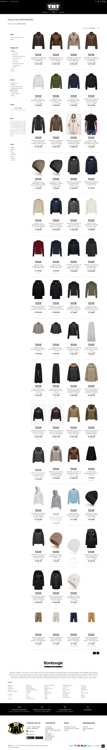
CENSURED (84, 686)
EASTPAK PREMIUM (13, 691)
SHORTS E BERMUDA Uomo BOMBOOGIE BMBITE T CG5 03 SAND (38, 646)
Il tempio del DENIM (88, 728)
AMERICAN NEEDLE (67, 685)
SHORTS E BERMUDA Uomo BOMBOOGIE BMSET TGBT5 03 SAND (91, 646)
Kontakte (85, 726)
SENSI (45, 697)
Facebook (31, 731)
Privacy (66, 730)
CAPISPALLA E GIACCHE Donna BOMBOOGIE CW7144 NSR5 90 (91, 563)
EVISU (64, 691)
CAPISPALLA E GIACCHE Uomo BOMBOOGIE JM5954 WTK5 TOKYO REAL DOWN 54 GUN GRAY (73, 233)
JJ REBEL (10, 694)
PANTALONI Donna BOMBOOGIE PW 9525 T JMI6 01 (91, 356)
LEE (82, 694)
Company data (30, 745)
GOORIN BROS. (48, 692)
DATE (64, 688)
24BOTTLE (10, 685)
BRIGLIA (46, 686)
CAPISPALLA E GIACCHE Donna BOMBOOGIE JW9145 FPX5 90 (38, 563)
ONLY (45, 695)
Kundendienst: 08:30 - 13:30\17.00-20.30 (52, 729)
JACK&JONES (84, 692)
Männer (44, 12)
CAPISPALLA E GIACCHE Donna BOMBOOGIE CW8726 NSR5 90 (56, 605)
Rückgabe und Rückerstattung (49, 735)
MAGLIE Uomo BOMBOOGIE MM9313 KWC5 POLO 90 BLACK (74, 315)
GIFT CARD (15, 61)
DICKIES (10, 689)
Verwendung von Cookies (71, 728)
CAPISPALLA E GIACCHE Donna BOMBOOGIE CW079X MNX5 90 (38, 605)
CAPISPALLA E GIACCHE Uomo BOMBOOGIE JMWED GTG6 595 (56, 149)
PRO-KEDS (65, 695)
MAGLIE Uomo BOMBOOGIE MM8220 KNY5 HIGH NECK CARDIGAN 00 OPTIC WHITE (91, 233)
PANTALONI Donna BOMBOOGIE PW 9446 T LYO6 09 (56, 398)
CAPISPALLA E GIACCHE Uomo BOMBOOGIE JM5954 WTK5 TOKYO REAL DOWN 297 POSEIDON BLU (56, 233)
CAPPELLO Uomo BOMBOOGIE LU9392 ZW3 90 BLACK (56, 191)
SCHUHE (14, 59)
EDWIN (46, 691)
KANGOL (46, 694)
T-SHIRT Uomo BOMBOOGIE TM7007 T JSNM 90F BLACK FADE (91, 149)
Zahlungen (48, 733)
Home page (48, 726)
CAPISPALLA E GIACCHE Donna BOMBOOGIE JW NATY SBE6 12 (56, 59)
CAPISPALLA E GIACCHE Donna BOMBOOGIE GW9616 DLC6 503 (56, 481)
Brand (62, 12)
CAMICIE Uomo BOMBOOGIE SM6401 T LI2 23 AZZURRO (73, 522)
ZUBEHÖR (15, 54)
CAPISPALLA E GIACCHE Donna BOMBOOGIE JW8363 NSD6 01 (38, 522)
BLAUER (10, 686)
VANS (45, 698)
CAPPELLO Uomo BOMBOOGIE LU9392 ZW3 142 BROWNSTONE (38, 191)
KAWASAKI (65, 694)
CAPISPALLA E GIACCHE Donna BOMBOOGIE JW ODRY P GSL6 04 (73, 439)
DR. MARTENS (66, 689)
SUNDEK (10, 698)
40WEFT (28, 685)
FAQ (46, 731)
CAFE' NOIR (65, 686)
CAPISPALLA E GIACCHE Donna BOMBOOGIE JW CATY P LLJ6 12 (73, 481)
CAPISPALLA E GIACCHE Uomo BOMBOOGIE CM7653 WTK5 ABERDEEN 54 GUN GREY (73, 192)
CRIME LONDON (30, 688)
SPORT (14, 67)
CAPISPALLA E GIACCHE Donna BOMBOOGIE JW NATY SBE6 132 (73, 59)
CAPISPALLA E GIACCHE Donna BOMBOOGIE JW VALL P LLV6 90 (38, 439)
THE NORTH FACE (30, 698)
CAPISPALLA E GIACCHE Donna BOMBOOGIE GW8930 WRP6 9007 (73, 398)
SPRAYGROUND (67, 697)
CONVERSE (11, 688)
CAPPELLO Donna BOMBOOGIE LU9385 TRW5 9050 (91, 522)
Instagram (31, 734)
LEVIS (9, 695)
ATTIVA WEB (15, 747)
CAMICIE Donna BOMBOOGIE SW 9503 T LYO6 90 (56, 356)
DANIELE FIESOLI (48, 688)
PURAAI (83, 695)
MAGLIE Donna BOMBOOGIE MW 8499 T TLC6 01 (38, 108)
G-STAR (28, 692)
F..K (81, 691)
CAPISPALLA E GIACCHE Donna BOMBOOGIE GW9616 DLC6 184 (91, 439)
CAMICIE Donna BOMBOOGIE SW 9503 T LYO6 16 (38, 356)
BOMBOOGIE (29, 686)
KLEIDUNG (15, 52)
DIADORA (83, 688)
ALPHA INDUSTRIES (49, 685)
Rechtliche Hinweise (70, 726)
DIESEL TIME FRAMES (31, 689)
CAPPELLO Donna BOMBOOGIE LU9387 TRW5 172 (56, 563)
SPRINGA (83, 697)
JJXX (27, 694)
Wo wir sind (48, 740)
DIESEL (46, 689)
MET (27, 695)
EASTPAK (28, 691)
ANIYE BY (83, 685)
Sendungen (48, 738)
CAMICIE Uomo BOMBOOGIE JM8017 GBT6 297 (73, 108)
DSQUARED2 (84, 689)
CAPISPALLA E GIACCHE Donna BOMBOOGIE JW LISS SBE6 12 (91, 59)
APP (84, 730)
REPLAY (28, 697)
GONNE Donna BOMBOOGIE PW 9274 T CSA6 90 (91, 481)
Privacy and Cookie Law (41, 745)
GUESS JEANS (66, 692)
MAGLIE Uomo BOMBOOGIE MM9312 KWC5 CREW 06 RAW (38, 232)
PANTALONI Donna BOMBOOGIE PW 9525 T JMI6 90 (38, 398)
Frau (53, 12)
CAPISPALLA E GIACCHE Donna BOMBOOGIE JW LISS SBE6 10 (38, 59)
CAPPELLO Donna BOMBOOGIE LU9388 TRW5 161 (73, 605)
